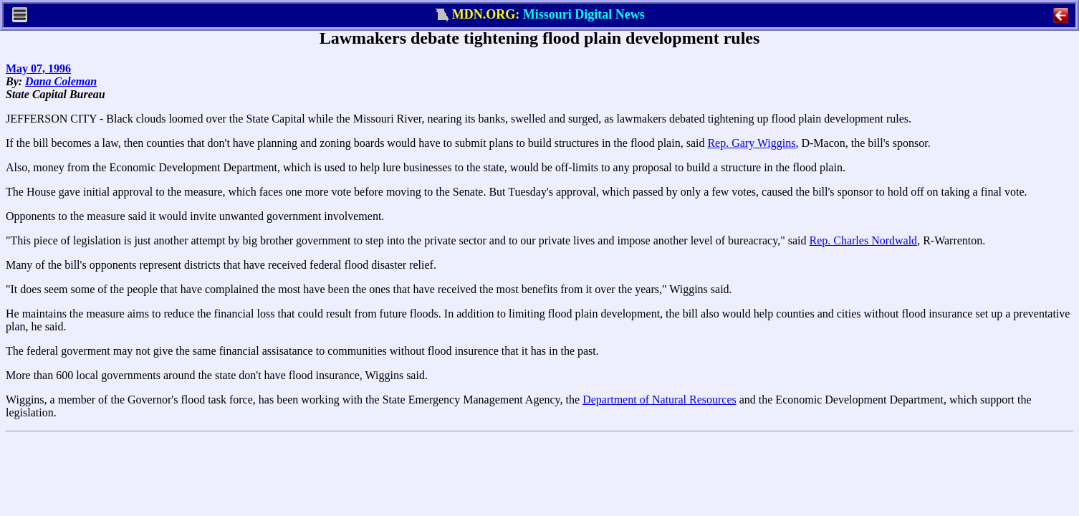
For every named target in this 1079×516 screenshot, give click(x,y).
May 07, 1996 (38, 68)
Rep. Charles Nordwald (863, 240)
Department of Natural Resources (659, 399)
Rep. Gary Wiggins (751, 143)
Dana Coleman (61, 81)
